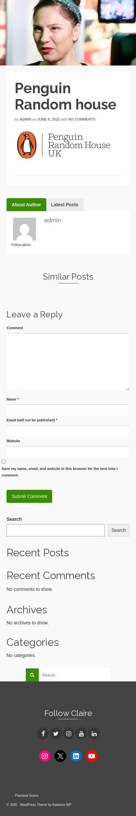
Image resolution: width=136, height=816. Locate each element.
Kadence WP (61, 805)
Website (13, 441)
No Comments (82, 119)
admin (25, 119)
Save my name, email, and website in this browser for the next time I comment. (60, 472)
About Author (26, 204)
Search (14, 519)
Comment (15, 328)
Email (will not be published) (32, 420)
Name (13, 399)
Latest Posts (64, 204)
